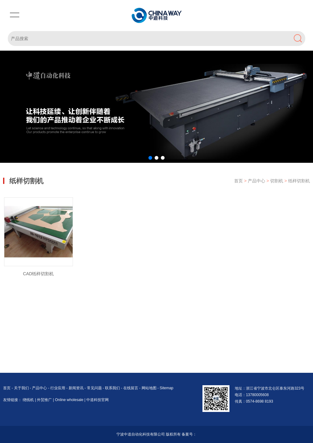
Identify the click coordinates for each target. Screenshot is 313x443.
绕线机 (29, 400)
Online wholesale (69, 400)
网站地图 (149, 388)
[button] (150, 158)
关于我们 (22, 388)
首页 (238, 180)
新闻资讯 (76, 388)
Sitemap (166, 388)
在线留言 (131, 388)
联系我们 (113, 388)
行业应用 (58, 388)
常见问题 (95, 388)
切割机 (277, 180)
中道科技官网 (97, 400)
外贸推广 (45, 400)
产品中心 (257, 180)
